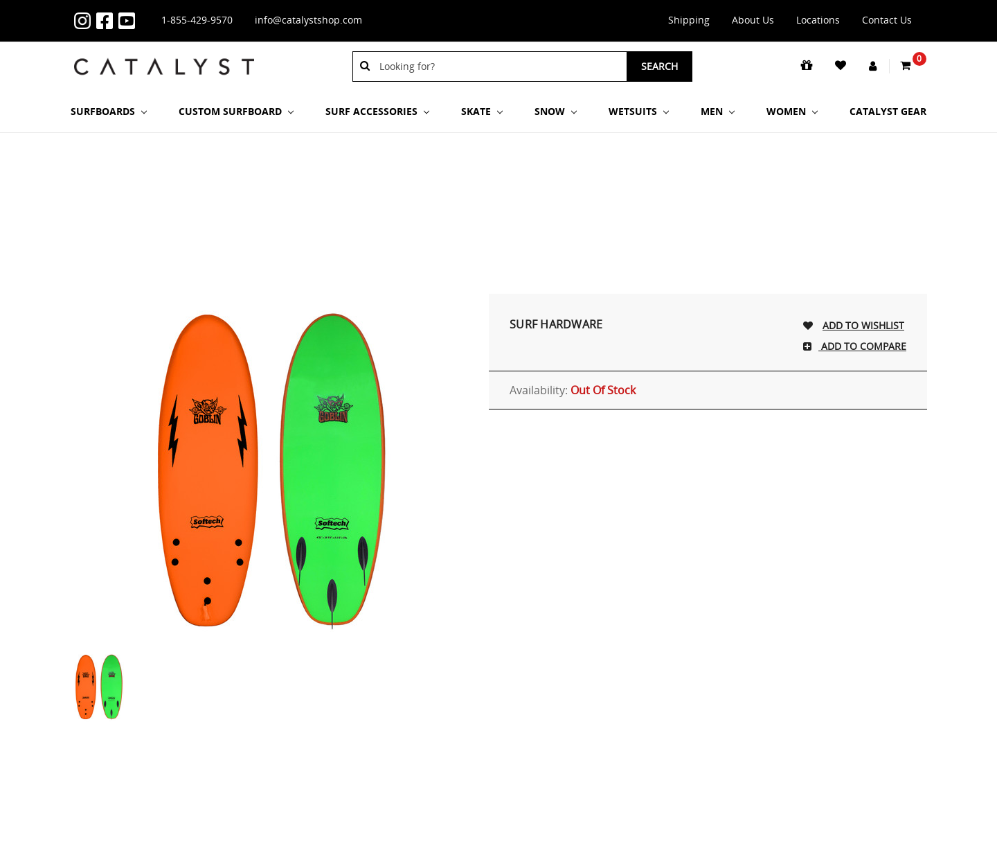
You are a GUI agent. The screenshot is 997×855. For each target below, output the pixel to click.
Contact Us (887, 19)
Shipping (689, 19)
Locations (818, 19)
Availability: (573, 390)
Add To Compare (862, 346)
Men (718, 111)
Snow (556, 111)
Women (792, 111)
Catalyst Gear (888, 111)
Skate (482, 111)
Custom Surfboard (236, 111)
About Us (753, 19)
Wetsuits (639, 111)
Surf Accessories (377, 111)
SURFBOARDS (109, 111)
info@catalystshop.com (308, 19)
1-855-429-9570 (197, 19)
